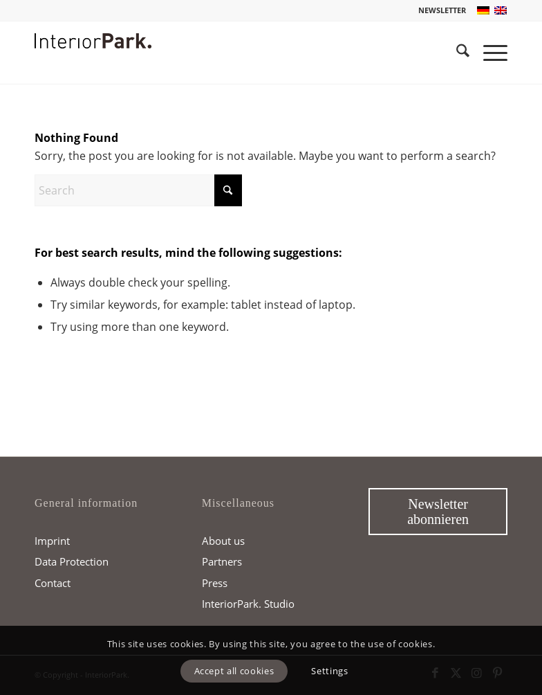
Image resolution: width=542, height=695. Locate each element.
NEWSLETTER (442, 10)
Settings (329, 671)
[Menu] (488, 52)
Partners (222, 561)
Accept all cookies (234, 671)
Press (214, 583)
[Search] (455, 52)
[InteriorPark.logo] (93, 63)
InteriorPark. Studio (248, 604)
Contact (53, 583)
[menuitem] (438, 10)
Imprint (52, 541)
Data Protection (72, 561)
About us (223, 541)
